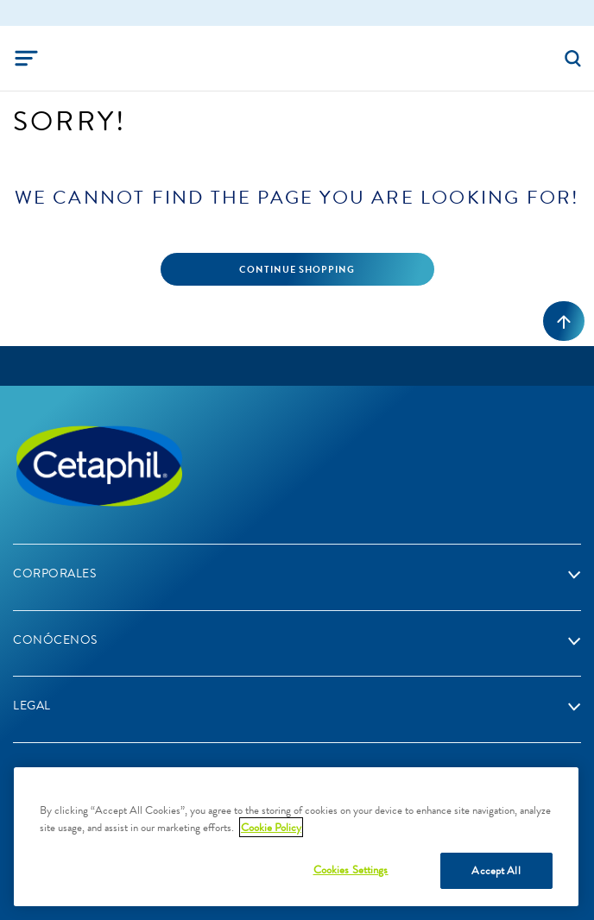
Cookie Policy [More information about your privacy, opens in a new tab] (271, 827)
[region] (296, 836)
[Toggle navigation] (26, 58)
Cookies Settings (351, 869)
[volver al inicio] (563, 321)
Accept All (495, 870)
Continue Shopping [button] (297, 269)
